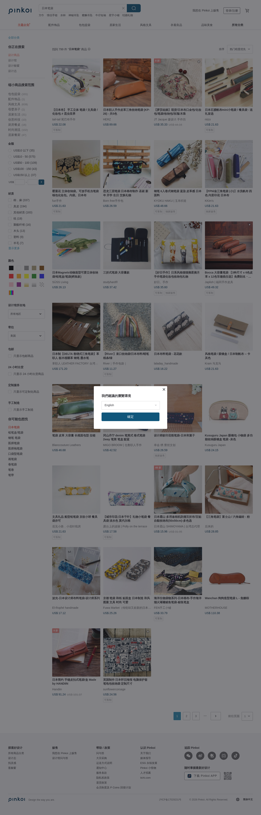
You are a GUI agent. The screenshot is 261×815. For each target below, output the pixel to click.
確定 (130, 416)
